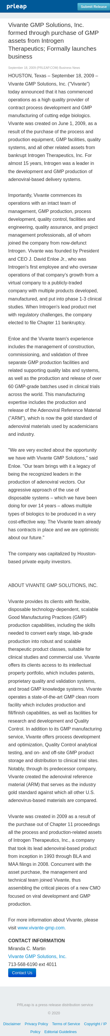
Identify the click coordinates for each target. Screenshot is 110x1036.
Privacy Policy (36, 1024)
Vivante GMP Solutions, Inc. (37, 956)
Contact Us (22, 972)
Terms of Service (66, 1024)
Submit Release (94, 7)
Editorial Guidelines (60, 1032)
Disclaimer (12, 1024)
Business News (69, 67)
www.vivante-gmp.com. (42, 927)
